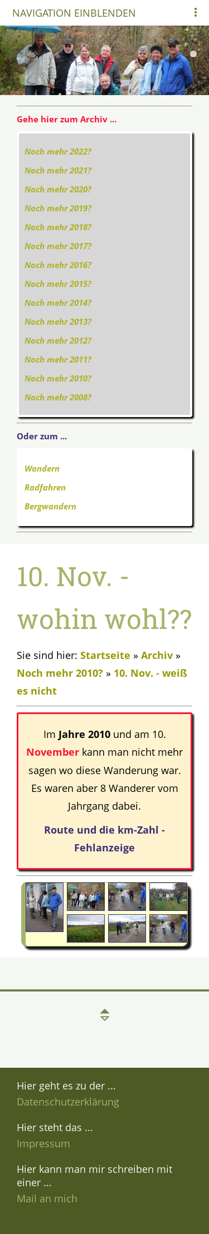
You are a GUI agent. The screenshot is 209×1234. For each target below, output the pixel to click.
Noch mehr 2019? (58, 208)
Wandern (42, 468)
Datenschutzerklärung (68, 1101)
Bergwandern (50, 506)
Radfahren (45, 487)
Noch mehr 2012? (58, 340)
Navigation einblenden (74, 12)
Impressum (43, 1143)
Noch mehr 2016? (58, 264)
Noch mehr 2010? (58, 378)
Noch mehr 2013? (58, 321)
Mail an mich (47, 1198)
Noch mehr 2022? (58, 151)
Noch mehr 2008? (58, 397)
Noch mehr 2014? (58, 302)
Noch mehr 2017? (58, 245)
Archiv (157, 655)
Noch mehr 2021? (58, 170)
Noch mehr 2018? (58, 226)
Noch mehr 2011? (58, 359)
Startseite (105, 655)
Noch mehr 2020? (58, 189)
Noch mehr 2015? (58, 283)
